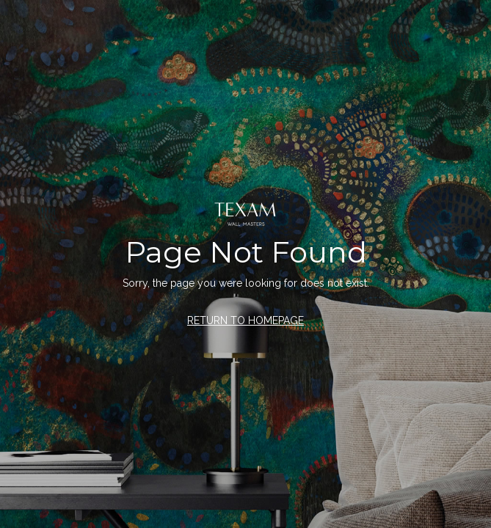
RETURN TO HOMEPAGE (245, 320)
